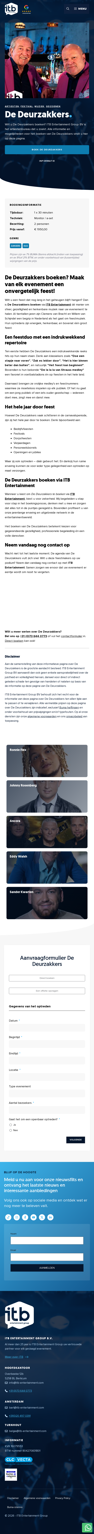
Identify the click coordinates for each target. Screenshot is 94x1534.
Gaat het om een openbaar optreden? (33, 1119)
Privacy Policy (62, 1498)
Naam (14, 1233)
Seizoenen (53, 106)
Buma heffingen (69, 707)
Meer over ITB (14, 1357)
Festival (27, 106)
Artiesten (12, 106)
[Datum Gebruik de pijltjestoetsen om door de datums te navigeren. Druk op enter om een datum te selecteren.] (47, 1028)
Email (13, 1250)
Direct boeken (14, 641)
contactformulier (71, 636)
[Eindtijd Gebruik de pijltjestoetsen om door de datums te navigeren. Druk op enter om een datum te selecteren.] (47, 1060)
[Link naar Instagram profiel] (17, 1217)
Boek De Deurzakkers (47, 149)
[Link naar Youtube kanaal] (33, 1217)
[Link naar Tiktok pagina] (8, 1217)
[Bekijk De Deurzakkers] (47, 761)
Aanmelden (47, 1267)
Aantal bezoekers (20, 1103)
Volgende (76, 1140)
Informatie (47, 161)
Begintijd (14, 1037)
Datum (13, 1020)
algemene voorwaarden (42, 716)
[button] (68, 9)
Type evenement (20, 1086)
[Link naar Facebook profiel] (25, 1217)
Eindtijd (13, 1053)
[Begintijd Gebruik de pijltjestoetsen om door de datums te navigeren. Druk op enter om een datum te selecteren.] (47, 1044)
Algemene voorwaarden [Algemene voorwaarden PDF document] (37, 1498)
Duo (26, 246)
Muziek (39, 106)
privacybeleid (74, 716)
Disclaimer (13, 1498)
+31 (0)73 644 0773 (33, 636)
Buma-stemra (14, 1507)
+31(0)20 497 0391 (20, 1416)
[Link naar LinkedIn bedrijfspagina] (50, 1217)
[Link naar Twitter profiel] (42, 1217)
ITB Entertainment (58, 304)
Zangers (15, 246)
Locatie (13, 1070)
